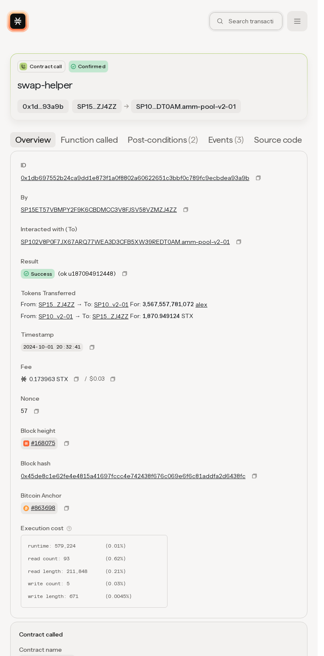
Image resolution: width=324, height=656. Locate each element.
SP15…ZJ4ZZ (57, 304)
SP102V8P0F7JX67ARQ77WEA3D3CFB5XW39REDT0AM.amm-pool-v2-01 (125, 242)
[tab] (33, 139)
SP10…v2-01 (111, 304)
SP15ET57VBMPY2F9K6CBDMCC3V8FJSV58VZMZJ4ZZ (99, 209)
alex (201, 304)
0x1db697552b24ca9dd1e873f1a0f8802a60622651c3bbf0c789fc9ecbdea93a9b (135, 178)
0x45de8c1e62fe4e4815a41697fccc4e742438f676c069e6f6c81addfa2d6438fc (133, 476)
